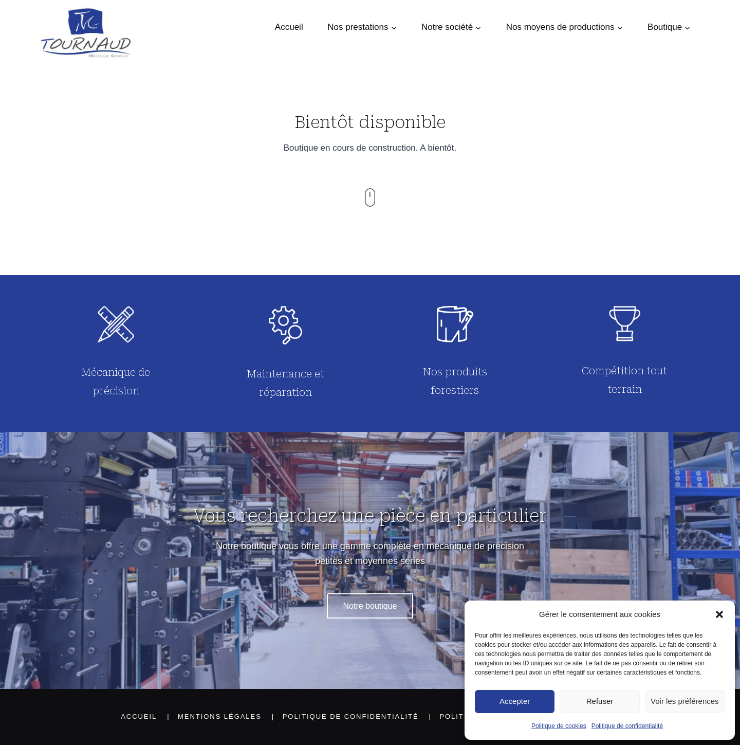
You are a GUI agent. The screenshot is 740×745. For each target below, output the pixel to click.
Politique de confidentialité (627, 726)
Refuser (600, 701)
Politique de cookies (558, 726)
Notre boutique (370, 606)
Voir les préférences (685, 701)
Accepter (514, 701)
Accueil (289, 27)
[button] (719, 614)
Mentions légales (220, 716)
